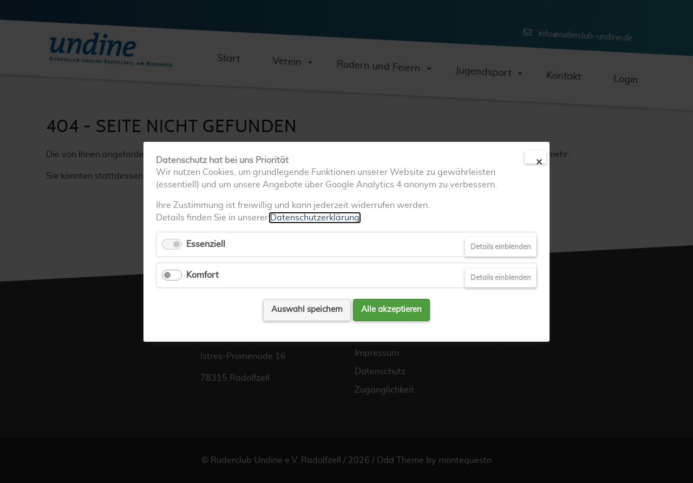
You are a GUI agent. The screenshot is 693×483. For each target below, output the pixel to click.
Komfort (202, 275)
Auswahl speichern (307, 309)
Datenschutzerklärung (314, 217)
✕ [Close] (538, 161)
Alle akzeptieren (391, 309)
